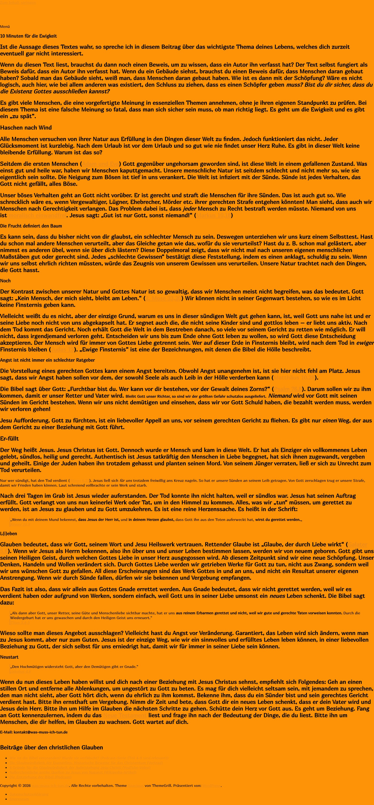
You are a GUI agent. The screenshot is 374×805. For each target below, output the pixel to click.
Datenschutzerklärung (29, 794)
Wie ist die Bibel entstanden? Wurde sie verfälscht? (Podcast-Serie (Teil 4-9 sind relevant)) (89, 757)
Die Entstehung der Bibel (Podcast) (41, 776)
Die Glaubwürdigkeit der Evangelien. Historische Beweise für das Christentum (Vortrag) (86, 762)
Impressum (19, 798)
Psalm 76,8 (288, 389)
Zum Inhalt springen (18, 2)
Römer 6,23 (79, 480)
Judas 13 (62, 349)
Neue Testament (125, 715)
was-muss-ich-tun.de (37, 14)
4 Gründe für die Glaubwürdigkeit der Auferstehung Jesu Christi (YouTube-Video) (80, 767)
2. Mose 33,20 (163, 298)
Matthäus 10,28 (294, 377)
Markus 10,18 (213, 215)
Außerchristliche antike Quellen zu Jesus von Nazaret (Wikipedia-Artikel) (73, 772)
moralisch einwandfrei (37, 215)
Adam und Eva (100, 163)
